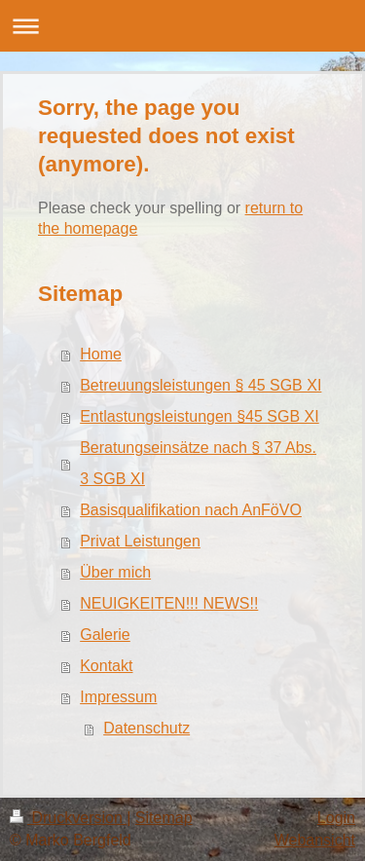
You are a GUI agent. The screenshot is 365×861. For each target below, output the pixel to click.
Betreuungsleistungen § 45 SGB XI (200, 385)
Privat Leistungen (140, 541)
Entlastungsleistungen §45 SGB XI (199, 416)
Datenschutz (146, 728)
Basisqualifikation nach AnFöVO (191, 510)
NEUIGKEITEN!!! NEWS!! (169, 603)
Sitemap (164, 817)
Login (336, 817)
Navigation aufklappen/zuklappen (182, 26)
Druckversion (68, 817)
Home (101, 354)
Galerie (105, 634)
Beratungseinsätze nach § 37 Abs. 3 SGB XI (198, 463)
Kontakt (106, 665)
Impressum (118, 697)
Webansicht (314, 840)
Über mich (115, 572)
